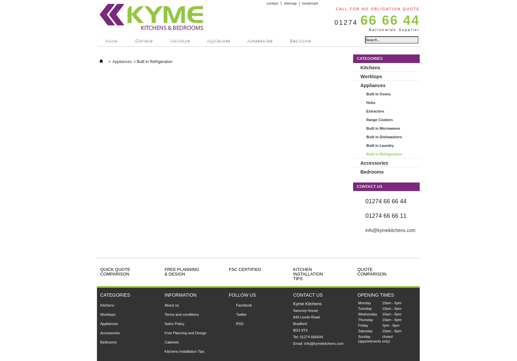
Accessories (259, 42)
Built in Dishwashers (384, 137)
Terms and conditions (182, 314)
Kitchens (143, 42)
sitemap (290, 3)
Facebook (244, 305)
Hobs (371, 103)
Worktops (179, 42)
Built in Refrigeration (384, 154)
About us (172, 305)
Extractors (375, 111)
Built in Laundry (380, 146)
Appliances (218, 42)
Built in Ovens (378, 94)
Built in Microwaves (383, 128)
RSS (240, 324)
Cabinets (172, 342)
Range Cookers (379, 120)
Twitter (241, 314)
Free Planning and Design (185, 333)
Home (111, 42)
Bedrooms (300, 40)
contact (272, 3)
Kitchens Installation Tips (184, 351)
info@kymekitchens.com (390, 230)
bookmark (310, 3)
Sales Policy (174, 324)
